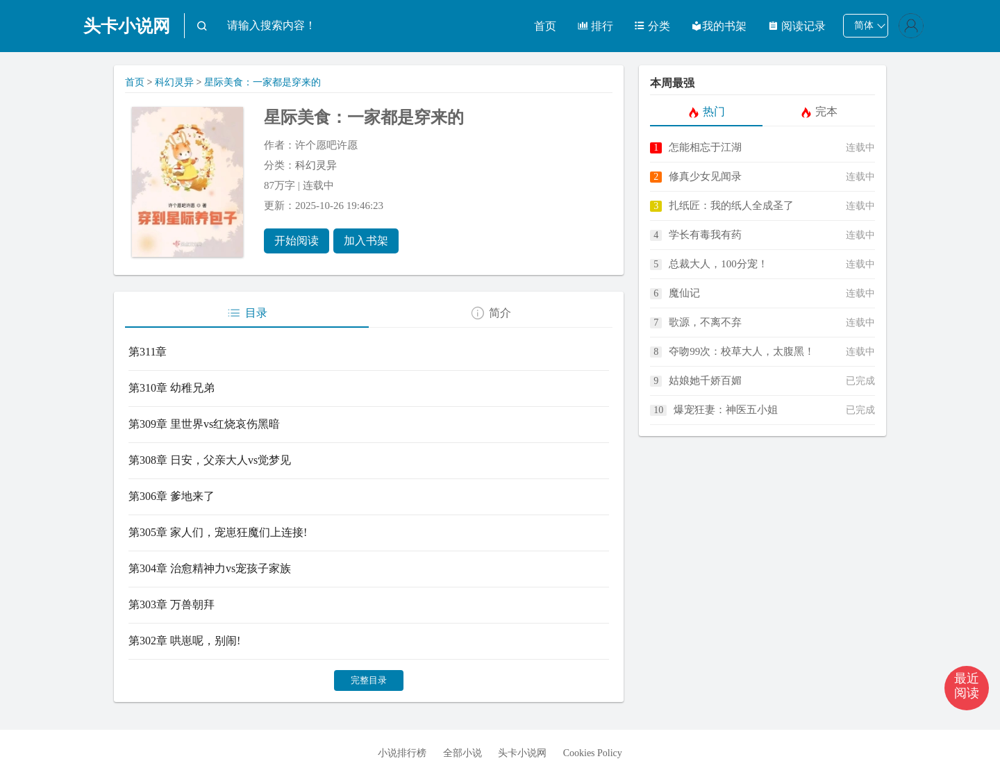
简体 (864, 25)
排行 (595, 26)
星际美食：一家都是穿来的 (262, 82)
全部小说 (462, 753)
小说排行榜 (402, 753)
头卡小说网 (126, 26)
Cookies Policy (592, 753)
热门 (706, 112)
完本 (819, 112)
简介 (490, 313)
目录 (246, 313)
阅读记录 (796, 26)
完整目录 (369, 680)
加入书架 (366, 241)
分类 (652, 26)
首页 (545, 26)
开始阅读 (296, 241)
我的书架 (719, 26)
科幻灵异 (174, 82)
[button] (966, 688)
